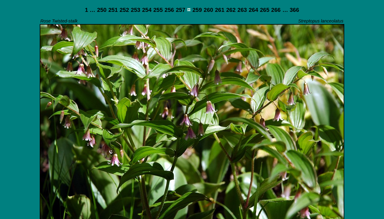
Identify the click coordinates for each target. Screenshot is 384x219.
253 (135, 10)
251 (113, 10)
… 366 (290, 10)
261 (219, 10)
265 (264, 10)
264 (253, 10)
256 (169, 10)
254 (146, 10)
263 (242, 10)
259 (197, 10)
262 (231, 10)
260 (208, 10)
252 (124, 10)
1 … (90, 10)
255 (158, 10)
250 (101, 10)
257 (180, 10)
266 (276, 10)
